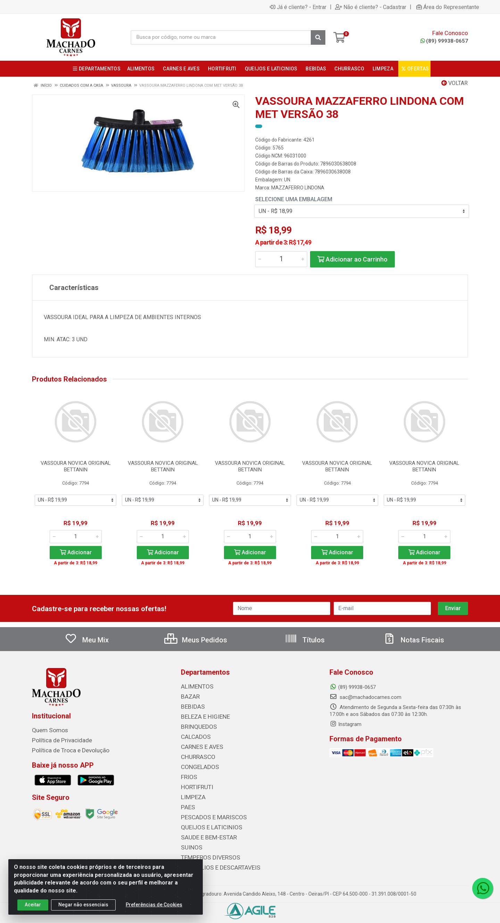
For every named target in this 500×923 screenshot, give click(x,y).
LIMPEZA (191, 793)
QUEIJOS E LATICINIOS (207, 822)
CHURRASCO (196, 754)
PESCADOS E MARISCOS (209, 813)
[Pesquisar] (318, 37)
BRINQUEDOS (196, 725)
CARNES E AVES (199, 745)
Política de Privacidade (57, 740)
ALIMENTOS (195, 686)
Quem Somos (48, 730)
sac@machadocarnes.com (365, 697)
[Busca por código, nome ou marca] (221, 37)
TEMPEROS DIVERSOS (206, 851)
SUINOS (190, 842)
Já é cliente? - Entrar (298, 7)
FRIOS (188, 774)
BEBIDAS (191, 706)
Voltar (454, 83)
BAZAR (189, 696)
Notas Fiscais (413, 640)
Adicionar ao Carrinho (352, 259)
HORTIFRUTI (195, 783)
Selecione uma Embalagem (293, 199)
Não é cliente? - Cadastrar (370, 7)
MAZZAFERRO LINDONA (297, 187)
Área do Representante (447, 7)
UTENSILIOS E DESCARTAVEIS (215, 861)
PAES (187, 803)
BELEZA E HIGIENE (202, 715)
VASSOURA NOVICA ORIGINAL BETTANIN (76, 466)
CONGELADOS (197, 764)
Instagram (345, 724)
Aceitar (33, 905)
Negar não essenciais (83, 905)
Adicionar (76, 552)
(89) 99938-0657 (444, 41)
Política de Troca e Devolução (66, 749)
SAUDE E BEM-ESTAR (205, 832)
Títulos (305, 640)
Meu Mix (87, 640)
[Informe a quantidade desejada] (281, 259)
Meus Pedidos (195, 640)
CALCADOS (194, 735)
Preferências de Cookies (154, 905)
